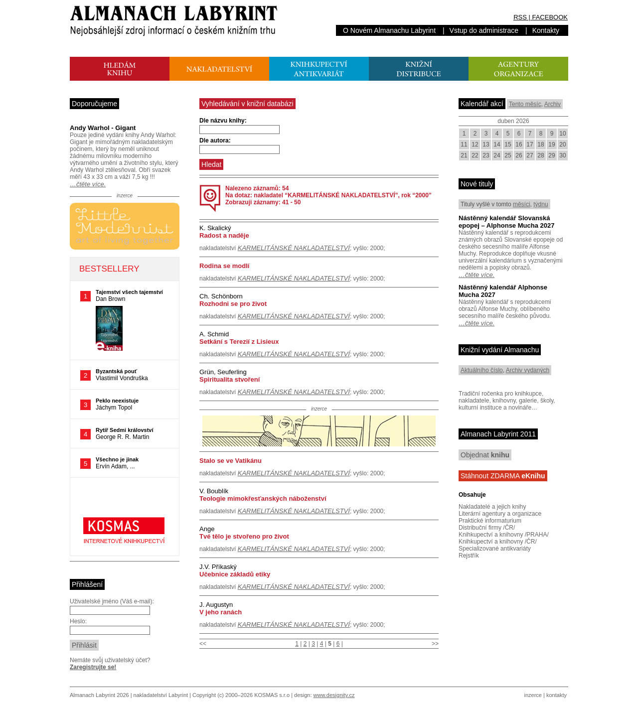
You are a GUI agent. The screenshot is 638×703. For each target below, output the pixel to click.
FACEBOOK (550, 17)
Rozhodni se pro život (233, 303)
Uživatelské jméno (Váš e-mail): (112, 601)
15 (507, 144)
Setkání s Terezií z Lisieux (239, 341)
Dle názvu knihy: (223, 120)
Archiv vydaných (527, 370)
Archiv (552, 104)
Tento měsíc (525, 104)
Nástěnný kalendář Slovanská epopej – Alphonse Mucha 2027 (506, 221)
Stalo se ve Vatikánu (230, 460)
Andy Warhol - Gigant (103, 128)
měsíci (521, 204)
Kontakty (545, 30)
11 (464, 144)
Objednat (485, 455)
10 (562, 133)
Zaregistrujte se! (93, 667)
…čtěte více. (88, 184)
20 (562, 144)
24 (496, 155)
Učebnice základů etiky (234, 574)
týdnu (540, 204)
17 (529, 144)
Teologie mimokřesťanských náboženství (262, 498)
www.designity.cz (334, 695)
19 (551, 144)
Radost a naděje (224, 235)
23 (485, 155)
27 (529, 155)
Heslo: (78, 621)
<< (202, 643)
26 (518, 155)
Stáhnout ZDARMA (503, 476)
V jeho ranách (220, 612)
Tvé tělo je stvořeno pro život (244, 536)
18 (540, 144)
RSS (520, 17)
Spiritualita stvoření (229, 379)
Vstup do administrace (484, 30)
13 (485, 144)
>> (435, 643)
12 (475, 144)
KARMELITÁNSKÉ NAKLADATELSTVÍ (294, 248)
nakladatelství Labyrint (161, 695)
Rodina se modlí (224, 266)
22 (475, 155)
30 (562, 155)
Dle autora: (215, 140)
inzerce (533, 695)
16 (518, 144)
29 (551, 155)
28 (540, 155)
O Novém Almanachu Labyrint (389, 30)
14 (496, 144)
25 (507, 155)
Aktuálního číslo (482, 370)
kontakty (556, 695)
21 (464, 155)
